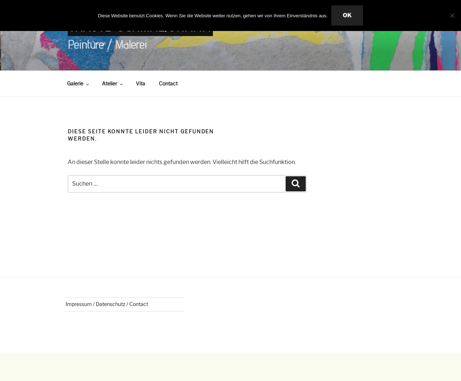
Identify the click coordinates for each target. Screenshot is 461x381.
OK (347, 15)
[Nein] (452, 15)
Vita (140, 83)
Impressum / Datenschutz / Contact (107, 304)
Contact (168, 83)
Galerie (78, 83)
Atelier (113, 83)
